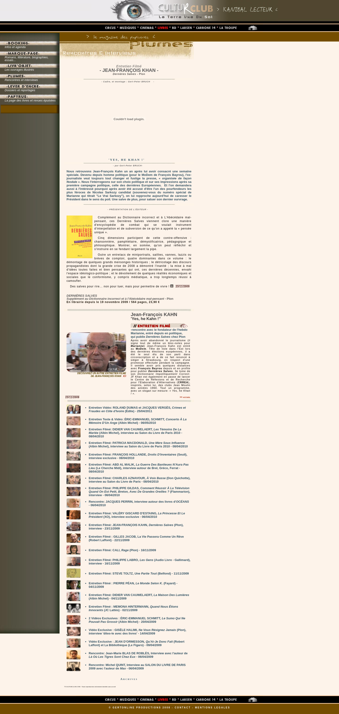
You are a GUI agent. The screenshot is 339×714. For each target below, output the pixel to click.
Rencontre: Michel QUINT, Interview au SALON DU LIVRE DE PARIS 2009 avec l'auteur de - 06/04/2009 (137, 666)
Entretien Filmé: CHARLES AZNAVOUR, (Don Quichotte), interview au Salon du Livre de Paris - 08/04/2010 (139, 479)
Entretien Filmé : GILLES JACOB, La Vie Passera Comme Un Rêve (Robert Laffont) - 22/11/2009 (136, 538)
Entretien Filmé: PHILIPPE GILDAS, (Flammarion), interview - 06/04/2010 (139, 491)
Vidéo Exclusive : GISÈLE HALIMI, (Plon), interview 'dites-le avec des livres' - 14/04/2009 (137, 631)
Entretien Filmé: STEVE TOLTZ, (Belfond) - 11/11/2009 (139, 573)
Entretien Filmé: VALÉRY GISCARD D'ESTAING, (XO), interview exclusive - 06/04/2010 (137, 515)
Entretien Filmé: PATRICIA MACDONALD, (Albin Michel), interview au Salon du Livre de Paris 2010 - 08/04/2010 (138, 444)
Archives (129, 679)
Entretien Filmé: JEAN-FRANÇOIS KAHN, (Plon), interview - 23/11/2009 (136, 526)
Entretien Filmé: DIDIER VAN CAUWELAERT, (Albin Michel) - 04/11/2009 (139, 596)
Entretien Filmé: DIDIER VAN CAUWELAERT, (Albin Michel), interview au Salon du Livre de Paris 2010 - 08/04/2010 (135, 433)
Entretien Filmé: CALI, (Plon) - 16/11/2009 (122, 550)
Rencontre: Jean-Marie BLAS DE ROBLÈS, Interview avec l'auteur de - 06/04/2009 (138, 654)
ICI (124, 376)
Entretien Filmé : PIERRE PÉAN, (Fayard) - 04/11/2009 (133, 585)
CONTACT (183, 707)
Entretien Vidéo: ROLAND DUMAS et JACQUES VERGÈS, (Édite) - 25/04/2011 (137, 409)
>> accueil (185, 397)
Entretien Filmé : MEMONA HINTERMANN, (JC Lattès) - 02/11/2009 (133, 608)
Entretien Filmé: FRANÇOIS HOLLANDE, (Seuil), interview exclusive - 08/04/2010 (138, 456)
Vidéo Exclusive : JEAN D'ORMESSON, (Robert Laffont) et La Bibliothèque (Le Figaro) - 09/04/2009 (136, 643)
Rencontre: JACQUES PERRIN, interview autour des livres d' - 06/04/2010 (139, 503)
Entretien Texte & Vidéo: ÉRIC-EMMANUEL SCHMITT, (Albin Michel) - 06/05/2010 (138, 421)
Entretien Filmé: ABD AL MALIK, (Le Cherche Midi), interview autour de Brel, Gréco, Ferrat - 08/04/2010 (139, 468)
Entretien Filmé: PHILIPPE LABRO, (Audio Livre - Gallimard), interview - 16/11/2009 (140, 561)
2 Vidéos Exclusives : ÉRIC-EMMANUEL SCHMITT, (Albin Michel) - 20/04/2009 (137, 619)
